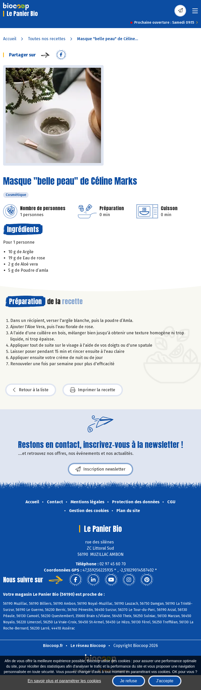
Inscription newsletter (100, 469)
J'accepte (164, 681)
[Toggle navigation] (195, 12)
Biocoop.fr (53, 645)
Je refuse (128, 681)
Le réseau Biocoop (88, 645)
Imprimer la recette (92, 390)
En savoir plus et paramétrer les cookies (64, 681)
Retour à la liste (30, 390)
